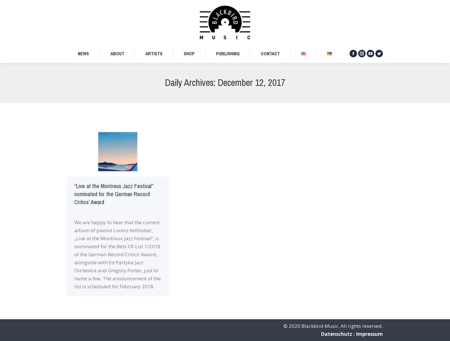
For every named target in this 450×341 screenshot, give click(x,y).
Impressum (369, 334)
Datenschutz (336, 334)
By (94, 212)
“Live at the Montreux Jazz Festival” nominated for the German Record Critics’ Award (113, 194)
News (78, 212)
